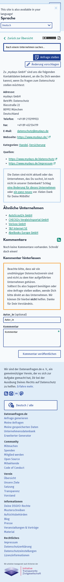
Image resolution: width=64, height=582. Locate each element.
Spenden (9, 450)
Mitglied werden (14, 454)
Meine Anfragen (14, 422)
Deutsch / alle (24, 405)
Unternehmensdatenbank (19, 431)
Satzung (9, 486)
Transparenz (12, 491)
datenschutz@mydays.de (32, 131)
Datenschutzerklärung (18, 546)
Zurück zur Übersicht (18, 38)
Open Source (12, 459)
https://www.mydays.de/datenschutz (31, 159)
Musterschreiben (14, 510)
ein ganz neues (23, 192)
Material (9, 531)
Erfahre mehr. (25, 386)
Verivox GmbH (17, 224)
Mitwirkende (11, 463)
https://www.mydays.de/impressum (31, 163)
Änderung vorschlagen (45, 64)
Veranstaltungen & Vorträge (21, 527)
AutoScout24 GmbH (20, 215)
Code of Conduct (14, 467)
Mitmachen (11, 446)
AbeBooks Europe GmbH (23, 232)
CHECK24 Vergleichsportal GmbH (29, 219)
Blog (7, 519)
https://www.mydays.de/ (32, 137)
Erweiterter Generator (17, 435)
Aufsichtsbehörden (15, 514)
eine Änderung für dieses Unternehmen (31, 187)
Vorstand (9, 495)
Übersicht (10, 478)
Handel (23, 145)
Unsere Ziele (11, 482)
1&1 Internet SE (18, 228)
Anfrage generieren (16, 418)
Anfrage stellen (49, 57)
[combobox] (32, 47)
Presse (8, 523)
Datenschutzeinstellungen (20, 551)
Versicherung (37, 145)
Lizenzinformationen (16, 555)
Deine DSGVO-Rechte (17, 506)
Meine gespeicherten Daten (21, 427)
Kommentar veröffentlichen (39, 354)
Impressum (11, 542)
